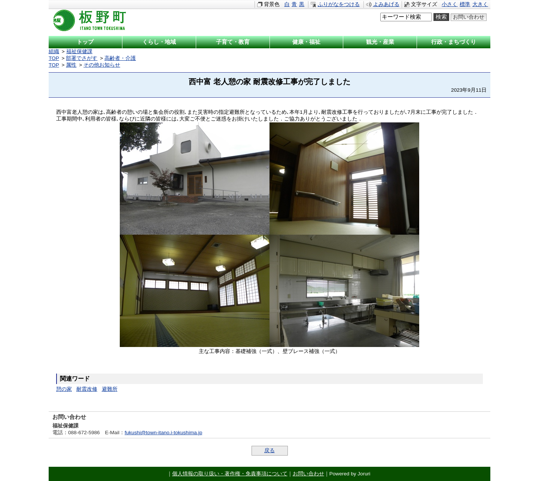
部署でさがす (81, 58)
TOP (54, 58)
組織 (54, 51)
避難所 (110, 389)
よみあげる (386, 4)
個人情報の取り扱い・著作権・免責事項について (229, 474)
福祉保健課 (79, 51)
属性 (71, 65)
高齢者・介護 (120, 58)
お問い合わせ (468, 17)
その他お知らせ (101, 65)
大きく (480, 4)
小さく (449, 4)
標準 (465, 4)
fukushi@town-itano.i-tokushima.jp (163, 432)
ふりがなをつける (339, 4)
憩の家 (64, 389)
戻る (269, 450)
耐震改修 (86, 389)
